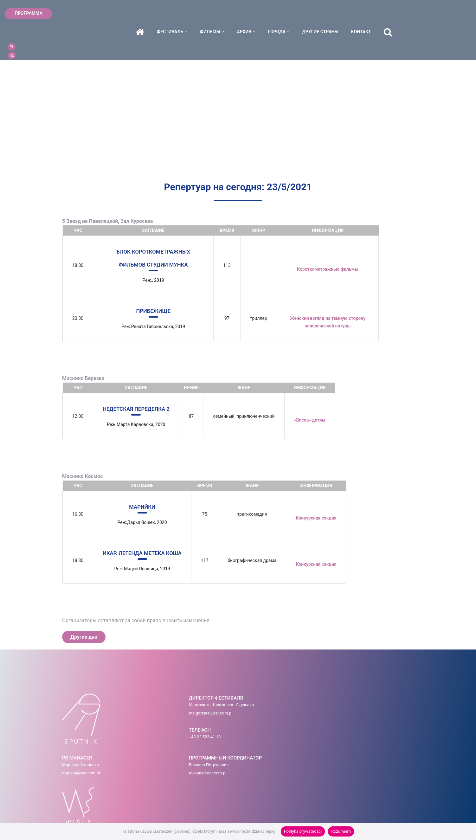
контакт (401, 13)
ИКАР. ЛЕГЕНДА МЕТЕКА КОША (145, 551)
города (318, 13)
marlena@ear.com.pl (231, 714)
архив (286, 13)
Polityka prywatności (303, 831)
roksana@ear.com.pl (292, 714)
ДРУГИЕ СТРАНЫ (360, 13)
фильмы (252, 13)
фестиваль (211, 13)
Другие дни (83, 635)
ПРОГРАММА (28, 13)
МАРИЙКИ (145, 505)
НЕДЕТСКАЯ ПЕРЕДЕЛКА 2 (139, 407)
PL (448, 9)
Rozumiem (341, 831)
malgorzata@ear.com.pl (144, 714)
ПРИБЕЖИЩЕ (155, 310)
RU (448, 18)
